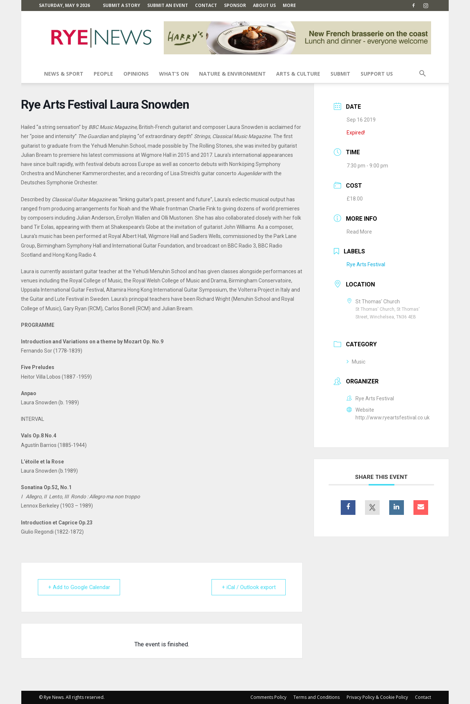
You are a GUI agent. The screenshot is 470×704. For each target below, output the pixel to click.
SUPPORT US (377, 73)
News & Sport (63, 73)
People (103, 73)
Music (356, 362)
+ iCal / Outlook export (248, 587)
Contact (206, 5)
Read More (359, 232)
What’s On (174, 73)
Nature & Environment (232, 73)
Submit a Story (121, 5)
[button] (422, 74)
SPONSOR (235, 5)
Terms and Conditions (316, 697)
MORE (289, 5)
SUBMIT (340, 73)
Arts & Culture (298, 73)
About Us (264, 5)
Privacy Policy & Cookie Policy (377, 697)
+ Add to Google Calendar (79, 587)
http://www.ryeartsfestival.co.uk (392, 417)
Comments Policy (268, 697)
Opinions (136, 73)
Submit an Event (167, 5)
